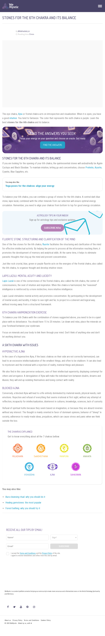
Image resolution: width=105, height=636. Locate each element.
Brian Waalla (24, 31)
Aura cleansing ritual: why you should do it (25, 496)
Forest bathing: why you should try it (22, 508)
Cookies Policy (46, 620)
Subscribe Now (52, 227)
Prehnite (89, 167)
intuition (13, 118)
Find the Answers (52, 144)
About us (8, 620)
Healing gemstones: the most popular (23, 502)
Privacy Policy (17, 620)
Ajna (20, 114)
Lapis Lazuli (8, 280)
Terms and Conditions (31, 620)
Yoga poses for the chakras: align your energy (30, 185)
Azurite (98, 167)
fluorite (45, 244)
